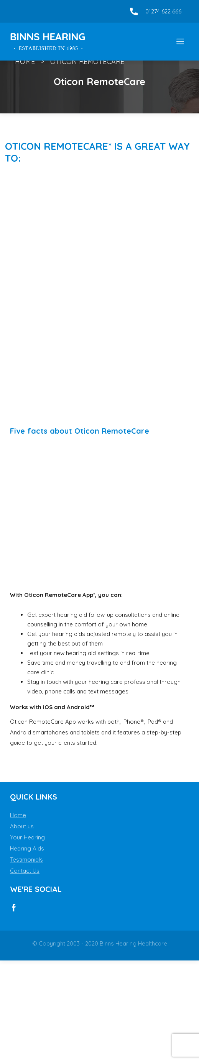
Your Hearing (27, 837)
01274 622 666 (163, 11)
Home (25, 61)
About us (22, 826)
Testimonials (26, 859)
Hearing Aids (27, 848)
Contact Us (24, 870)
